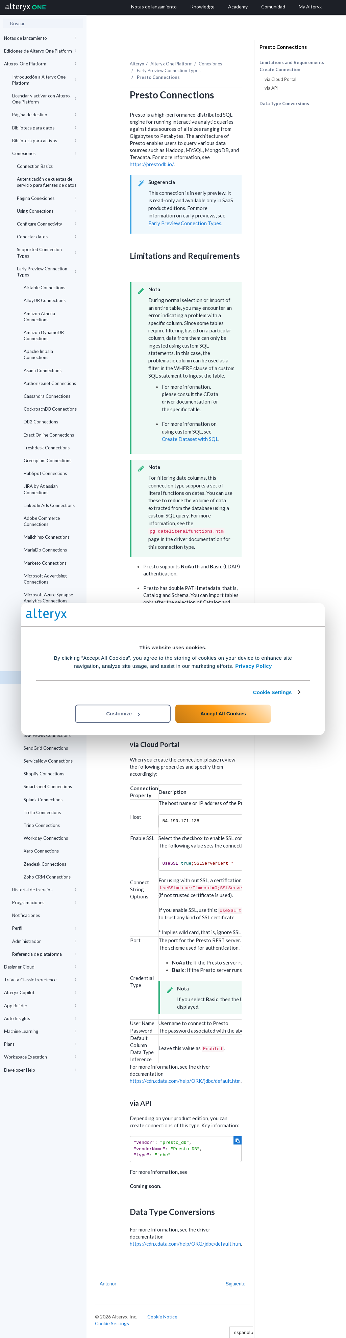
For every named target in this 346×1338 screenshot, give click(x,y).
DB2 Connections (41, 421)
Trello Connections (42, 812)
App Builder (40, 1005)
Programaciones (44, 902)
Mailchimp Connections (47, 537)
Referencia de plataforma (44, 954)
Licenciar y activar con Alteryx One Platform (44, 99)
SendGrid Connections (46, 748)
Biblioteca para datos (44, 127)
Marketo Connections (45, 563)
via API (271, 88)
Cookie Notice (162, 1316)
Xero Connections (41, 851)
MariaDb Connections (45, 550)
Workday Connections (46, 838)
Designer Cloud (40, 967)
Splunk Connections (43, 799)
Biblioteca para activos (44, 140)
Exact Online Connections (49, 435)
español (244, 1332)
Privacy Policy (253, 666)
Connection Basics (35, 166)
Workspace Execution (40, 1057)
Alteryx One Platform (40, 63)
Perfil (44, 928)
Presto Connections (283, 47)
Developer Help (40, 1070)
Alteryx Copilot (40, 992)
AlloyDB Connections (45, 300)
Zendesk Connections (45, 864)
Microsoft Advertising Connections (45, 579)
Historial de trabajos (44, 889)
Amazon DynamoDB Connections (44, 335)
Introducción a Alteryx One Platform (44, 80)
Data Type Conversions (284, 103)
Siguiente (235, 1283)
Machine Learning (40, 1031)
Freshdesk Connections (47, 447)
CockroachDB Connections (50, 409)
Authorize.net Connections (50, 383)
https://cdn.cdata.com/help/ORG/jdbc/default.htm (185, 1244)
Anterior (108, 1283)
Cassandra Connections (47, 396)
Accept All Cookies (223, 713)
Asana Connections (42, 370)
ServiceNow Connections (48, 761)
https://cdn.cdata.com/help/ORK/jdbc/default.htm (185, 1081)
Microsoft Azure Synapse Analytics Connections (48, 597)
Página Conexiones (46, 198)
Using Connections (46, 211)
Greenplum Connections (47, 460)
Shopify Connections (44, 773)
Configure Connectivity (46, 224)
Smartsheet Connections (48, 786)
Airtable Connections (44, 287)
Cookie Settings (272, 692)
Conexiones (44, 153)
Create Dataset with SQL (190, 439)
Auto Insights (40, 1018)
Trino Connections (42, 825)
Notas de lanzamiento (40, 38)
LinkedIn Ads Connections (49, 505)
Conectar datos (46, 236)
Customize (123, 713)
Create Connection (280, 69)
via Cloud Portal (280, 79)
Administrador (44, 941)
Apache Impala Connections (38, 354)
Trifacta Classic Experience (40, 979)
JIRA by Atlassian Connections (41, 489)
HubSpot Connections (45, 473)
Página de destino (44, 114)
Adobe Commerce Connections (42, 521)
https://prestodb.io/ (152, 164)
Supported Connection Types (46, 252)
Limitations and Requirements (292, 62)
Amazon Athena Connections (39, 316)
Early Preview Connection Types (46, 271)
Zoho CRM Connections (47, 877)
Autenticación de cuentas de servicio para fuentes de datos (46, 182)
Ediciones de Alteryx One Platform (40, 51)
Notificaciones (26, 915)
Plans (40, 1044)
